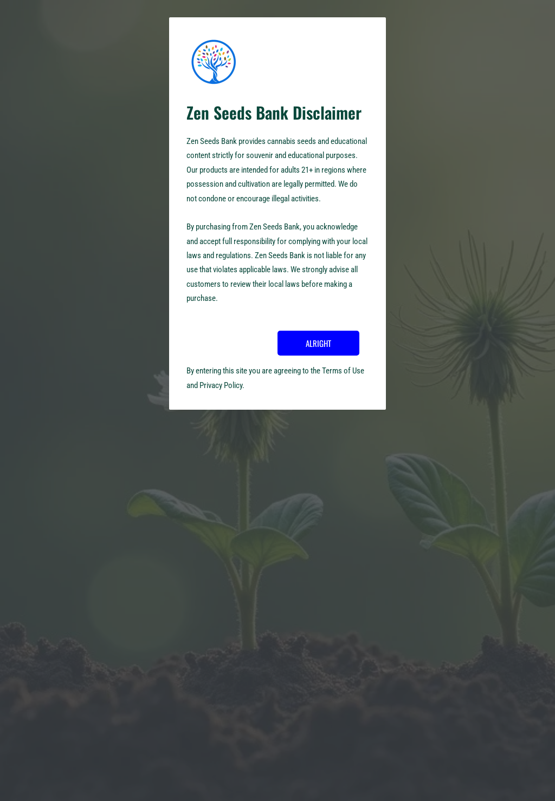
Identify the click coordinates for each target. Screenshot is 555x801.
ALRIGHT (318, 343)
